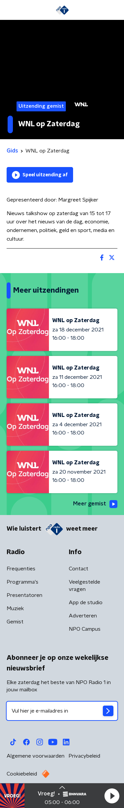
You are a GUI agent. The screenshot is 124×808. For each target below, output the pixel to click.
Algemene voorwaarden (35, 756)
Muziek (15, 608)
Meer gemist (95, 504)
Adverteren (83, 615)
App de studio (86, 602)
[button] (111, 795)
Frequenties (21, 568)
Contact (78, 568)
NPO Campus (85, 629)
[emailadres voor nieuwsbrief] (62, 711)
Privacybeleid (84, 756)
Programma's (22, 582)
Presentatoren (24, 595)
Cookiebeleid (22, 774)
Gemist (15, 621)
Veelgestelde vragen (84, 585)
